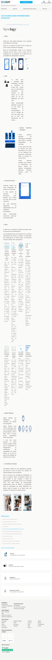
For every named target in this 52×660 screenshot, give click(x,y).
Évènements (5, 604)
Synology (4, 621)
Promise (4, 626)
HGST (15, 622)
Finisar (29, 627)
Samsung (16, 624)
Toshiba (30, 621)
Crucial (29, 622)
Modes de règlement (7, 616)
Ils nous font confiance (19, 607)
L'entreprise (17, 605)
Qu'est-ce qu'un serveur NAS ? (9, 519)
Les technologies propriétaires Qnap (11, 531)
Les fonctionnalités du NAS (9, 521)
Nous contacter (5, 612)
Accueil (2, 13)
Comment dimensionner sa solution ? (11, 524)
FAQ (3, 613)
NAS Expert (4, 627)
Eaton (3, 624)
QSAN (39, 621)
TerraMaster (41, 624)
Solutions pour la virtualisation (10, 543)
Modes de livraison (6, 615)
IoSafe (39, 626)
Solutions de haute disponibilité (10, 541)
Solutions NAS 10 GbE (7, 538)
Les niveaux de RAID (6, 536)
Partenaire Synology (19, 608)
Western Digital (17, 621)
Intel (29, 626)
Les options (4, 526)
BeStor (39, 622)
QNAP (3, 622)
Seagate (16, 626)
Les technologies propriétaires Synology (12, 529)
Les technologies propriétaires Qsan (11, 534)
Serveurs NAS (9, 13)
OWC (29, 624)
